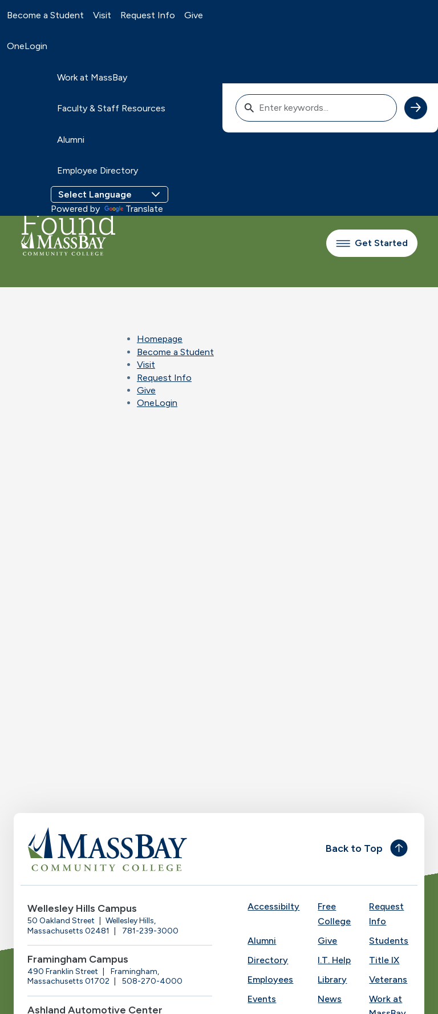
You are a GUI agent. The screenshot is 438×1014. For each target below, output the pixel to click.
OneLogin (27, 46)
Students (388, 940)
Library (332, 979)
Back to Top (354, 848)
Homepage (159, 338)
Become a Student (45, 15)
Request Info (147, 15)
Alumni (70, 139)
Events (262, 998)
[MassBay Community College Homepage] (63, 243)
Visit (102, 15)
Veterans (388, 979)
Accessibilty (273, 906)
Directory (268, 960)
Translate (133, 208)
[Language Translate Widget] (109, 194)
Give (193, 15)
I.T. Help (334, 960)
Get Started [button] (372, 243)
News (330, 998)
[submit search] (416, 107)
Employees (270, 979)
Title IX (384, 960)
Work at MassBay (92, 77)
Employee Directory (97, 170)
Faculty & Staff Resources (111, 108)
